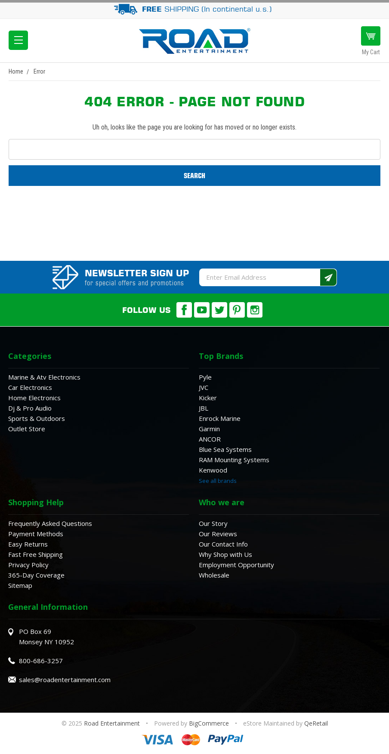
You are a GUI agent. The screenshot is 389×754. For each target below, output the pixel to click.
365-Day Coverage (36, 575)
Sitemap (20, 585)
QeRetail (316, 723)
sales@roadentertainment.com (65, 679)
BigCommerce (209, 723)
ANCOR (210, 439)
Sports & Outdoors (36, 418)
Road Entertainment (113, 723)
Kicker (208, 397)
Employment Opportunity (236, 564)
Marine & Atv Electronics (44, 377)
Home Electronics (34, 397)
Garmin (209, 428)
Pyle (205, 377)
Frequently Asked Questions (50, 523)
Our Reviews (218, 533)
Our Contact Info (223, 544)
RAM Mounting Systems (234, 459)
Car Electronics (30, 387)
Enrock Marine (220, 418)
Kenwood (213, 470)
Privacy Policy (28, 564)
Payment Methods (35, 533)
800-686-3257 (41, 660)
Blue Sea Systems (225, 449)
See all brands (218, 481)
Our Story (213, 523)
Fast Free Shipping (35, 554)
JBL (203, 408)
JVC (203, 387)
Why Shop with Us (225, 554)
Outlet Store (26, 428)
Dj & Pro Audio (30, 408)
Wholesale (214, 575)
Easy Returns (28, 544)
